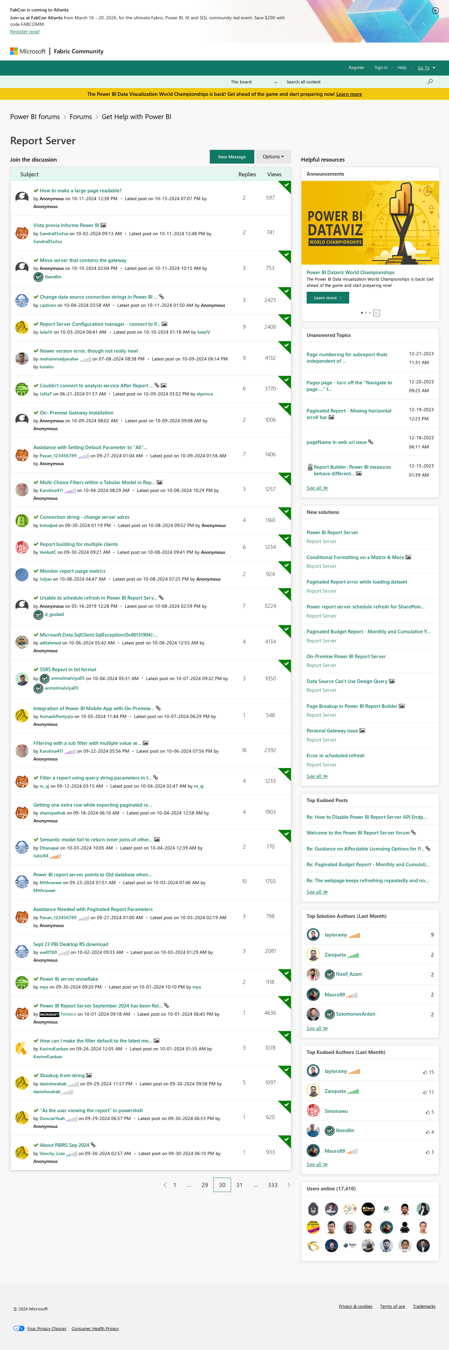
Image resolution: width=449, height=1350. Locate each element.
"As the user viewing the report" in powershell (91, 1110)
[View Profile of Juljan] (46, 579)
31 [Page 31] (239, 1185)
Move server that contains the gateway (83, 260)
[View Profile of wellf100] (48, 952)
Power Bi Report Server (332, 532)
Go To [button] (424, 67)
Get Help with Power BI (136, 116)
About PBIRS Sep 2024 (65, 1145)
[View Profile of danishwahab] (53, 1083)
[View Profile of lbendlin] (53, 276)
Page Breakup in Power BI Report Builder (353, 706)
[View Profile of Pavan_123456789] (58, 455)
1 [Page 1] (174, 1185)
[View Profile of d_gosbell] (54, 614)
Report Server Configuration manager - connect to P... (101, 324)
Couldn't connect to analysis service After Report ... (97, 385)
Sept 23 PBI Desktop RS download (70, 944)
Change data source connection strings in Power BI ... (99, 296)
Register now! (25, 31)
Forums (118, 51)
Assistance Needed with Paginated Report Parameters (93, 909)
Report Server (321, 541)
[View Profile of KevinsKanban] (54, 1048)
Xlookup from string (63, 1075)
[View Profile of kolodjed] (48, 525)
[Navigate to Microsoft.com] (27, 51)
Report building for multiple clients (79, 544)
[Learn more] (328, 298)
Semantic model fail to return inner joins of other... (97, 839)
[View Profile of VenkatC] (48, 552)
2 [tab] (366, 312)
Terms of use (392, 1306)
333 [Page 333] (273, 1185)
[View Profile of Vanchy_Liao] (52, 1153)
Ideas (174, 51)
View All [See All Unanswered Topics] (317, 488)
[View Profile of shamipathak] (52, 813)
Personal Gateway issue (333, 730)
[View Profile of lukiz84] (40, 855)
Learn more (349, 94)
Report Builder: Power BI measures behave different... (352, 470)
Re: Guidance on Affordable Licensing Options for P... (366, 848)
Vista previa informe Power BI (66, 225)
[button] (232, 157)
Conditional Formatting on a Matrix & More (356, 557)
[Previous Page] (162, 1185)
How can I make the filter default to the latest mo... (97, 1040)
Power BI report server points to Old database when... (92, 874)
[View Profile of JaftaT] (46, 394)
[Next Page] (287, 1185)
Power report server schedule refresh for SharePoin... (366, 606)
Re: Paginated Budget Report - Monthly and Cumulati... (368, 864)
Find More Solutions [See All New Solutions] (317, 776)
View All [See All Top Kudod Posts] (317, 892)
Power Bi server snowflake (69, 978)
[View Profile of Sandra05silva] (54, 233)
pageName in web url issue (337, 442)
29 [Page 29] (205, 1185)
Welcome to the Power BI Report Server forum (359, 832)
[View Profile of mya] (44, 987)
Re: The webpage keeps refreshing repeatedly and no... (368, 880)
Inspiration (147, 51)
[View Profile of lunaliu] (47, 366)
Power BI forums (35, 116)
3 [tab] (369, 312)
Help (402, 67)
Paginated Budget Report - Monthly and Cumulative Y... (368, 631)
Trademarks (424, 1306)
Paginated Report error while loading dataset (357, 581)
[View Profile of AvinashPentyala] (56, 716)
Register (357, 67)
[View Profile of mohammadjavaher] (59, 359)
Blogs (232, 51)
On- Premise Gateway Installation (77, 412)
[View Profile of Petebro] (68, 1014)
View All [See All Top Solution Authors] (317, 1028)
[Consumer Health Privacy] (95, 1328)
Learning (257, 51)
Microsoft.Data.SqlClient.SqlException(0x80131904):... (99, 634)
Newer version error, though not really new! (89, 350)
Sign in (381, 67)
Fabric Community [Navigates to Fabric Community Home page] (78, 51)
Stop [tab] (376, 313)
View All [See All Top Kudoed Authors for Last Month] (317, 1164)
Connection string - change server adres (84, 517)
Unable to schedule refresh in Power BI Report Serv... (99, 597)
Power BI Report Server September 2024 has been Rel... (102, 1005)
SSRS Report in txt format (68, 669)
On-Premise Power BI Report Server (346, 656)
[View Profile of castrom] (48, 305)
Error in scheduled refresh (336, 755)
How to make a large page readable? (81, 190)
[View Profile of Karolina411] (51, 490)
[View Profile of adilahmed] (50, 643)
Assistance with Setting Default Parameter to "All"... (90, 447)
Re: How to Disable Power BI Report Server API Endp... (367, 817)
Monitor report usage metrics (72, 571)
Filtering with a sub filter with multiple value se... (88, 743)
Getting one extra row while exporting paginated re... (92, 804)
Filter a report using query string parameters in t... (96, 777)
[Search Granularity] (254, 82)
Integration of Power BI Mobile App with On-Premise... (94, 708)
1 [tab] (362, 312)
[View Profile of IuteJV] (46, 332)
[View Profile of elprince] (205, 394)
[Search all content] (360, 82)
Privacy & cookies (355, 1306)
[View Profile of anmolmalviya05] (68, 678)
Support (285, 51)
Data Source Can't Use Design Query (348, 681)
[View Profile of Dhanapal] (49, 848)
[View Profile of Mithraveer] (51, 882)
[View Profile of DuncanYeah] (52, 1118)
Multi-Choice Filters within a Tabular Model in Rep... (98, 482)
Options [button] (271, 156)
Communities (203, 51)
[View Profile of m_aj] (44, 786)
